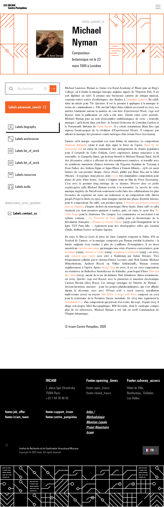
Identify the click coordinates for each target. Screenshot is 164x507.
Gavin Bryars (104, 126)
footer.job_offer (17, 412)
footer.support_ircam (62, 412)
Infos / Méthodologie (102, 414)
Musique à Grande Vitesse (107, 222)
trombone (70, 252)
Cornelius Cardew (136, 99)
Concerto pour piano (88, 248)
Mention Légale (99, 422)
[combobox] (32, 88)
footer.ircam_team (19, 417)
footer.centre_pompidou (61, 417)
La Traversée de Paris (102, 218)
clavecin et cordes (94, 252)
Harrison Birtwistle (76, 145)
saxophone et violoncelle (126, 252)
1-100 (114, 176)
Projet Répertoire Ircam (102, 429)
